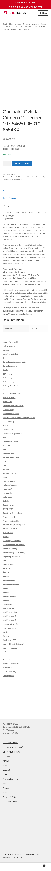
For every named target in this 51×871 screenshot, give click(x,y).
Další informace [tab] (9, 198)
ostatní (5, 426)
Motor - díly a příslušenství (13, 644)
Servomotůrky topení (11, 584)
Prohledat (25, 867)
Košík (5, 765)
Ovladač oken (8, 430)
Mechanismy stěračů (11, 414)
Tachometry (7, 604)
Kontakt (6, 761)
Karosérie (6, 636)
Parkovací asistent (10, 485)
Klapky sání (7, 402)
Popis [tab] (5, 191)
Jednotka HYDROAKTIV (12, 394)
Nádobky (6, 652)
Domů (5, 24)
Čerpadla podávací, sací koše (14, 362)
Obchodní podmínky (11, 779)
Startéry (6, 600)
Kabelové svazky (9, 398)
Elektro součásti (15, 24)
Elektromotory (8, 382)
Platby (5, 784)
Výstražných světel (10, 529)
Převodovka (7, 493)
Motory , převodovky (11, 648)
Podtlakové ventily (10, 549)
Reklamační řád (9, 797)
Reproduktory (8, 565)
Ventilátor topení (9, 616)
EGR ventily (7, 374)
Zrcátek (6, 537)
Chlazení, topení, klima (11, 342)
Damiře (19, 858)
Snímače (6, 588)
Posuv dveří (7, 489)
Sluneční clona (8, 505)
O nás (5, 775)
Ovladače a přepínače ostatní (34, 24)
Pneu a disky (8, 660)
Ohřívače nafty (8, 422)
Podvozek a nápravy (11, 664)
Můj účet (6, 770)
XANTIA (6, 469)
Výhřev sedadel (9, 517)
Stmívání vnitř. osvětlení (12, 513)
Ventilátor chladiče (10, 612)
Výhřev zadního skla (11, 521)
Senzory (6, 576)
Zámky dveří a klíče (10, 624)
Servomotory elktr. (10, 580)
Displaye (6, 370)
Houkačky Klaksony (10, 390)
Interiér (5, 632)
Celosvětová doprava (11, 752)
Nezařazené (7, 656)
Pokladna (7, 788)
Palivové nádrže (9, 481)
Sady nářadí (7, 668)
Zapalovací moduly (10, 628)
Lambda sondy (8, 410)
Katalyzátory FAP (9, 640)
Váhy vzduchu (8, 608)
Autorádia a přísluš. (10, 354)
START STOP (8, 509)
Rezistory (6, 568)
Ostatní (5, 477)
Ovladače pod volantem (12, 541)
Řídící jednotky (8, 572)
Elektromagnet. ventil (11, 378)
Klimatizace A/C (8, 26)
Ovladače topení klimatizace (14, 545)
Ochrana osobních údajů (13, 747)
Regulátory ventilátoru (11, 557)
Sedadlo (6, 501)
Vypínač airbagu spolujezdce (14, 525)
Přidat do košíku (22, 164)
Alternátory (7, 350)
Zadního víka (8, 533)
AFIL (4, 437)
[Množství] (7, 163)
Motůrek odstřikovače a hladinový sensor (19, 418)
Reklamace (7, 793)
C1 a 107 (19, 26)
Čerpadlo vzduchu (10, 366)
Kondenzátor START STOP (13, 406)
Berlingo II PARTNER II (11, 457)
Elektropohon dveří (10, 386)
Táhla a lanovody (9, 672)
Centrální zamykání (10, 441)
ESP (4, 449)
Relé (4, 561)
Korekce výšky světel (11, 473)
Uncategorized (8, 676)
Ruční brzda (7, 497)
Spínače (6, 592)
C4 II (4, 465)
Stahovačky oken (9, 596)
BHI (4, 358)
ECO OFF (6, 445)
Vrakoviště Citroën (10, 743)
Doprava (6, 756)
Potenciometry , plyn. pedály (14, 553)
